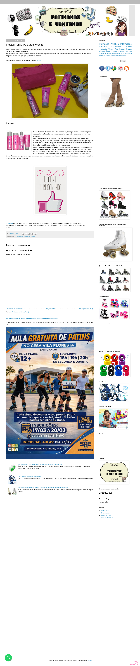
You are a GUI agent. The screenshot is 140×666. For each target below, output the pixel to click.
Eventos (103, 46)
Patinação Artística (109, 44)
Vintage (102, 51)
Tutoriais (106, 55)
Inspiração (103, 49)
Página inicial (50, 308)
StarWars (118, 55)
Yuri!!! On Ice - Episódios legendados (29, 476)
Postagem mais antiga (86, 308)
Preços (33, 236)
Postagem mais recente (14, 308)
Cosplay (101, 55)
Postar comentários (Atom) (20, 312)
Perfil (130, 53)
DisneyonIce (124, 53)
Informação (27, 236)
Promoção (112, 55)
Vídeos (129, 47)
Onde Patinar (111, 51)
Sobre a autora (105, 513)
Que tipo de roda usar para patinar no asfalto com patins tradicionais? (40, 464)
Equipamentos (19, 236)
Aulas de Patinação (107, 518)
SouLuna (121, 51)
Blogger (89, 660)
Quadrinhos (102, 53)
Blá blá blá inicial (106, 515)
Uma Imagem (119, 49)
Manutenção (116, 53)
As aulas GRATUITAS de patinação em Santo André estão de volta (32, 319)
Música (109, 53)
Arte (126, 51)
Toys (130, 51)
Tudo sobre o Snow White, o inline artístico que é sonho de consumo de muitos (43, 488)
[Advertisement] (110, 148)
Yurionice (123, 55)
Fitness (110, 49)
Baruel (39, 60)
